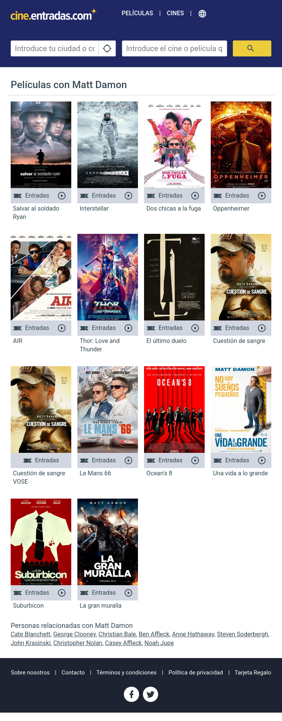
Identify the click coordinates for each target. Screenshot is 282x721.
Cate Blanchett (30, 634)
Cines (175, 13)
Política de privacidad (195, 672)
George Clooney (74, 634)
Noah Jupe (159, 643)
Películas (137, 13)
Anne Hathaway (193, 634)
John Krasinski (31, 643)
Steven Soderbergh (242, 634)
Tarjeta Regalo (253, 672)
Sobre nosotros (30, 672)
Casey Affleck (123, 643)
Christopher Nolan (78, 643)
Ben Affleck (154, 634)
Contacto (73, 672)
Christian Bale (117, 634)
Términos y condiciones (126, 672)
